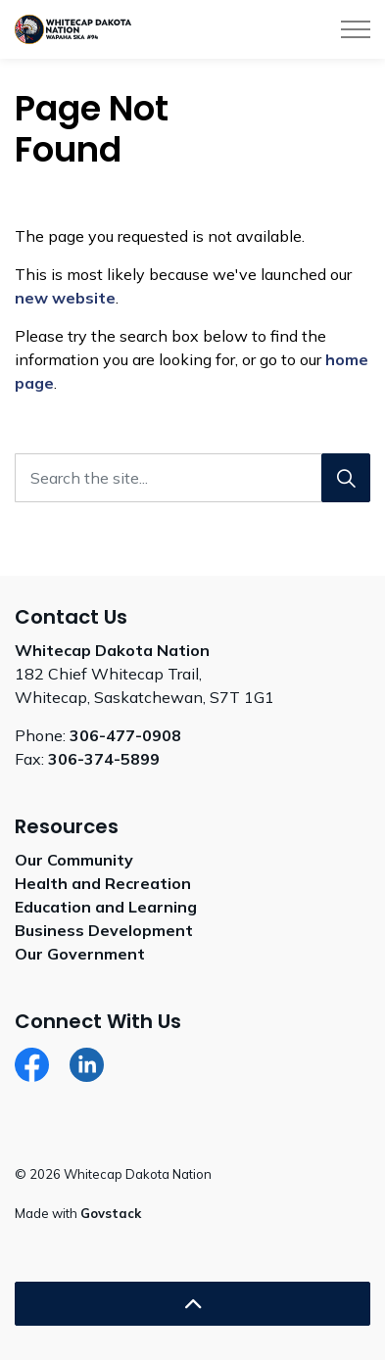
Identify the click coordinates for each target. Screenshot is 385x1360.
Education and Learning (106, 906)
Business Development (104, 930)
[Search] (345, 477)
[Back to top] (192, 1304)
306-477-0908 (125, 735)
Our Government (80, 953)
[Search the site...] (192, 477)
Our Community (74, 859)
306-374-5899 (104, 759)
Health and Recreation (103, 883)
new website (65, 297)
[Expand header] (355, 29)
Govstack (110, 1213)
